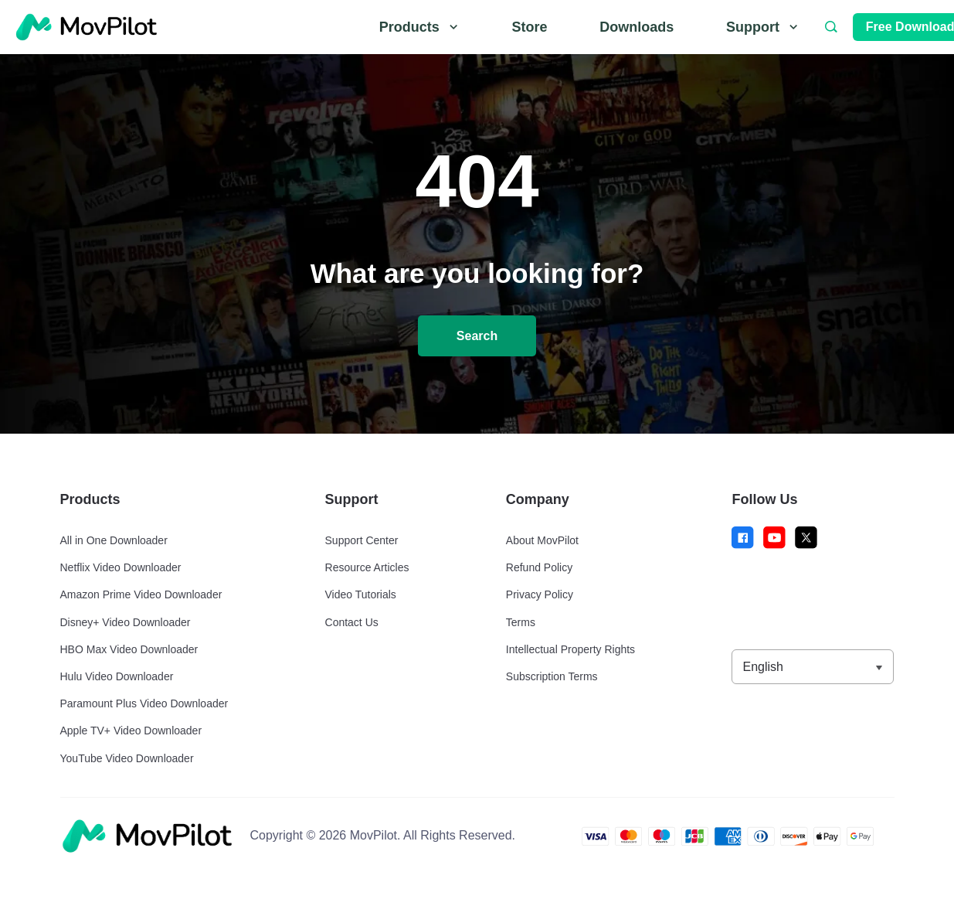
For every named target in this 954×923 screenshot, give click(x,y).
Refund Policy (539, 567)
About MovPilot (542, 540)
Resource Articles (367, 567)
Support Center (362, 540)
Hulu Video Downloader (117, 676)
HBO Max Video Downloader (129, 649)
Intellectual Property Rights (570, 649)
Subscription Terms (552, 676)
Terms (520, 622)
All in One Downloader (114, 540)
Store (529, 27)
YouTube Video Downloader (127, 758)
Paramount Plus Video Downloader (144, 703)
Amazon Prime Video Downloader (141, 594)
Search (477, 335)
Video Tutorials (360, 594)
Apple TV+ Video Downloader (131, 730)
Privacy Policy (539, 594)
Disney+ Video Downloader (125, 622)
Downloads (636, 27)
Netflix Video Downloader (121, 567)
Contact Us (352, 622)
